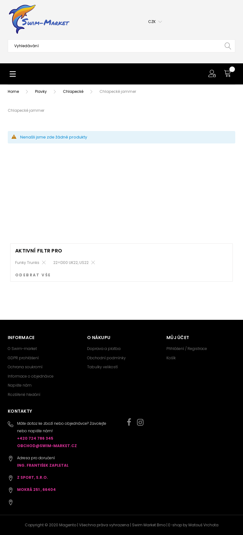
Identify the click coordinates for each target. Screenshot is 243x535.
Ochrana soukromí (25, 367)
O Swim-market (22, 348)
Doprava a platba (104, 348)
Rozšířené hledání (24, 394)
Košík (171, 357)
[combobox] (121, 45)
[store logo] (39, 19)
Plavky (41, 91)
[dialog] (121, 268)
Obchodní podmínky (106, 357)
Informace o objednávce (31, 376)
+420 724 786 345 (35, 438)
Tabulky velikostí (102, 367)
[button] (155, 21)
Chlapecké (73, 91)
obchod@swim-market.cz (47, 445)
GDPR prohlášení (23, 357)
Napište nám (20, 385)
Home (13, 91)
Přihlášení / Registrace (186, 348)
